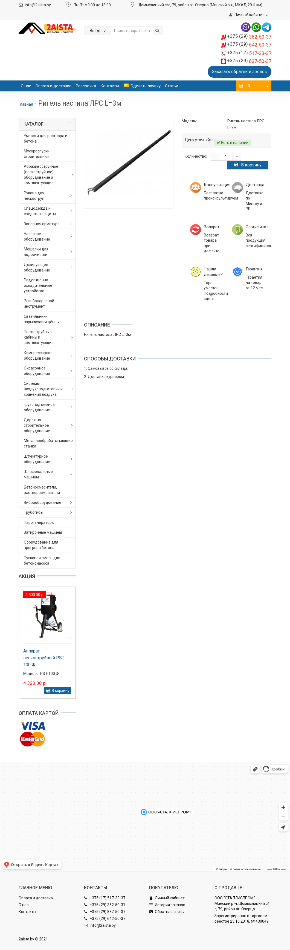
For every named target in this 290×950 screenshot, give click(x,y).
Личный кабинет (167, 898)
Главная (26, 104)
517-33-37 (249, 53)
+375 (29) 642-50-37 (104, 918)
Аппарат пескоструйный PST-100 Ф (44, 657)
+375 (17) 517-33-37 (104, 898)
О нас (26, 85)
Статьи (171, 85)
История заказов (167, 905)
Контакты (109, 85)
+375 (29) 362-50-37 (104, 905)
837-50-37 (249, 61)
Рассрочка (86, 85)
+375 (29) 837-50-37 (104, 911)
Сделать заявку (142, 85)
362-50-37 (249, 37)
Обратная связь (166, 911)
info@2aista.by (38, 5)
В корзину (248, 165)
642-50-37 (249, 45)
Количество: (196, 156)
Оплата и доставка (53, 85)
